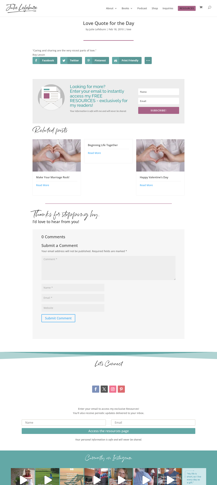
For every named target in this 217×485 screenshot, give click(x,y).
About (109, 8)
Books (125, 8)
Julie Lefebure (97, 29)
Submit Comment (58, 318)
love (128, 29)
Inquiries (168, 8)
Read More (42, 185)
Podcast (142, 8)
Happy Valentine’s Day (154, 177)
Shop (155, 8)
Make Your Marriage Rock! (52, 177)
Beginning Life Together (103, 145)
